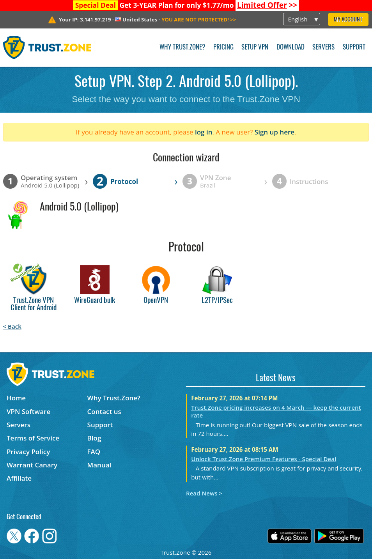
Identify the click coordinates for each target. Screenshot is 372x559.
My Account (348, 20)
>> (267, 5)
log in (204, 131)
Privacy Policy (28, 451)
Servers (323, 47)
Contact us (104, 411)
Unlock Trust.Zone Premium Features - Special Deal (263, 459)
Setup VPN (254, 47)
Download (290, 47)
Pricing (223, 47)
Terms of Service (33, 437)
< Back (12, 326)
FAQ (94, 451)
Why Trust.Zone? (182, 47)
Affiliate (19, 478)
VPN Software (28, 411)
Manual (99, 464)
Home (16, 397)
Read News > (204, 493)
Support (354, 47)
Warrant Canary (32, 464)
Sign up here (274, 131)
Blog (94, 437)
